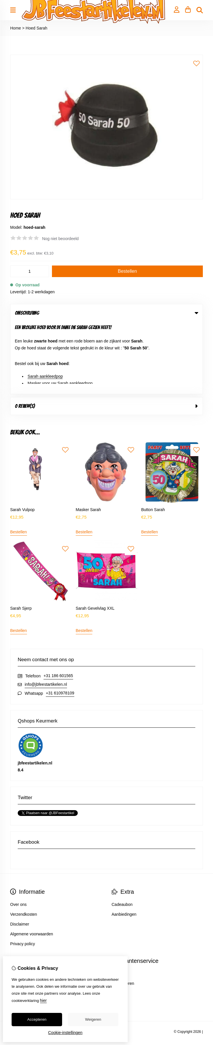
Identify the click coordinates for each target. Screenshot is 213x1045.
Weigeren (93, 1019)
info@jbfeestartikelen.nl (46, 612)
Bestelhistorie (22, 911)
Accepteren (36, 1019)
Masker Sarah (88, 437)
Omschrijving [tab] (106, 313)
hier (43, 1000)
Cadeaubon (122, 832)
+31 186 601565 (58, 603)
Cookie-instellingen (65, 1032)
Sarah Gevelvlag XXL (95, 536)
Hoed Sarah (36, 28)
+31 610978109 (60, 620)
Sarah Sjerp (21, 536)
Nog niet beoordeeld (60, 238)
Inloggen (18, 901)
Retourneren (123, 911)
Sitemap (119, 921)
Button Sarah (153, 437)
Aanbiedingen (124, 842)
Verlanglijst (20, 921)
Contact (119, 901)
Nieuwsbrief (20, 930)
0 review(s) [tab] (106, 333)
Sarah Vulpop (22, 437)
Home (15, 28)
